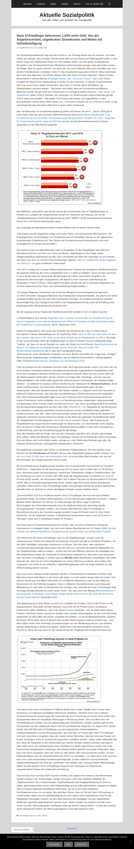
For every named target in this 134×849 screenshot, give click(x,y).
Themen (76, 4)
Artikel (70, 610)
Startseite (27, 4)
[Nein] (130, 841)
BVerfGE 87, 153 (77, 407)
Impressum (72, 828)
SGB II (45, 816)
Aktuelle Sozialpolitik (67, 15)
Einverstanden (54, 844)
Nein (68, 844)
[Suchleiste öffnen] (109, 4)
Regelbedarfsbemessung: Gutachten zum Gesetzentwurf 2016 (53, 361)
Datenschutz (81, 844)
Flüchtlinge (24, 816)
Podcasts (41, 4)
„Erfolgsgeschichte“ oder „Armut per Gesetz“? (69, 78)
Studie (64, 590)
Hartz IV (33, 816)
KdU (39, 816)
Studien (64, 4)
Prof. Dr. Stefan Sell (94, 4)
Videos (53, 4)
